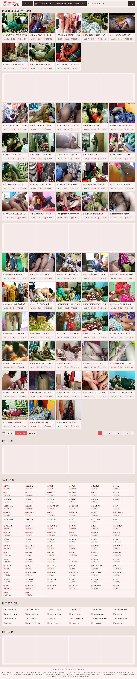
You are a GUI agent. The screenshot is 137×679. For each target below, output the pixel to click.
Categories (80, 4)
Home (27, 4)
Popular (21, 433)
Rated (32, 433)
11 (132, 433)
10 (127, 433)
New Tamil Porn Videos (63, 4)
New (10, 433)
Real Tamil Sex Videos (43, 4)
